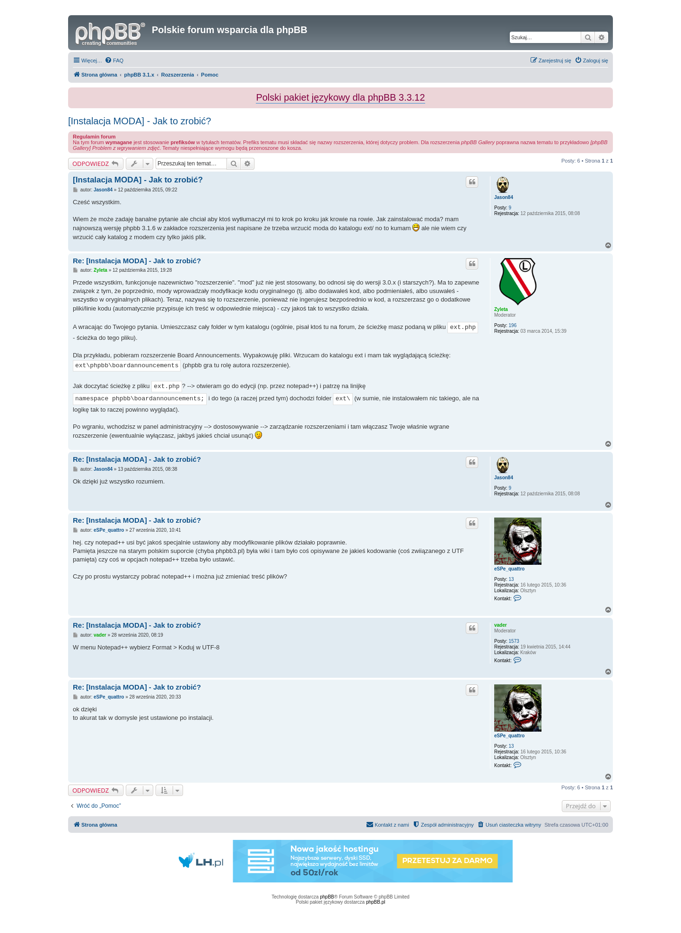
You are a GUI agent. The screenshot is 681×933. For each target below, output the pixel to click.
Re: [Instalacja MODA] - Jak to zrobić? (137, 261)
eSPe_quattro (509, 568)
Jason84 (503, 197)
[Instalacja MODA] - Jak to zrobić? (139, 121)
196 (513, 325)
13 (511, 579)
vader (500, 625)
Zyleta (501, 309)
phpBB (327, 896)
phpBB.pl (375, 902)
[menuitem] (114, 60)
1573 (514, 641)
